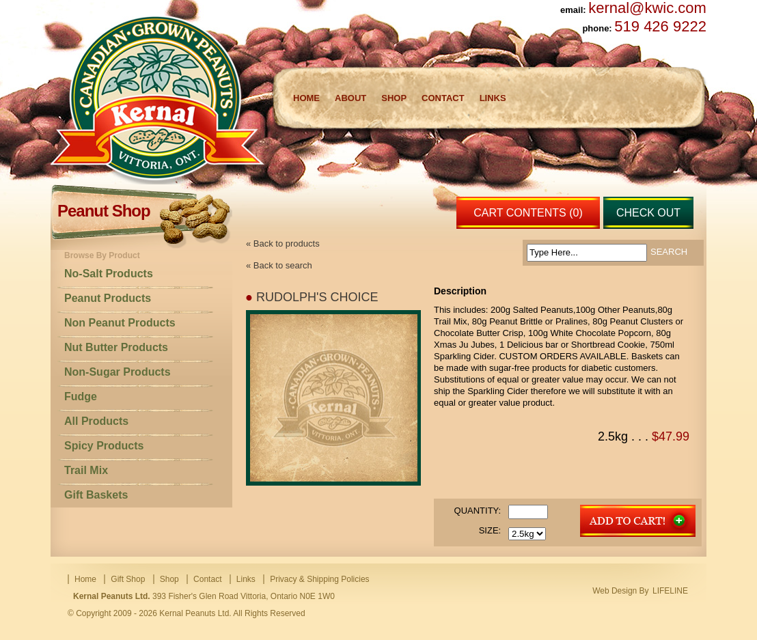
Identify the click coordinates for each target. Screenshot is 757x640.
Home (306, 98)
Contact (443, 98)
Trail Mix (86, 470)
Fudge (80, 396)
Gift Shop (128, 579)
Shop (394, 98)
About (350, 98)
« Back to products (283, 243)
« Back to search (279, 265)
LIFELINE (670, 591)
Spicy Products (103, 445)
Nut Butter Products (116, 347)
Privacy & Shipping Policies (319, 579)
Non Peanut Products (120, 323)
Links (493, 98)
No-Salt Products (108, 273)
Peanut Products (107, 298)
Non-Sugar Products (117, 372)
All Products (96, 421)
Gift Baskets (96, 495)
